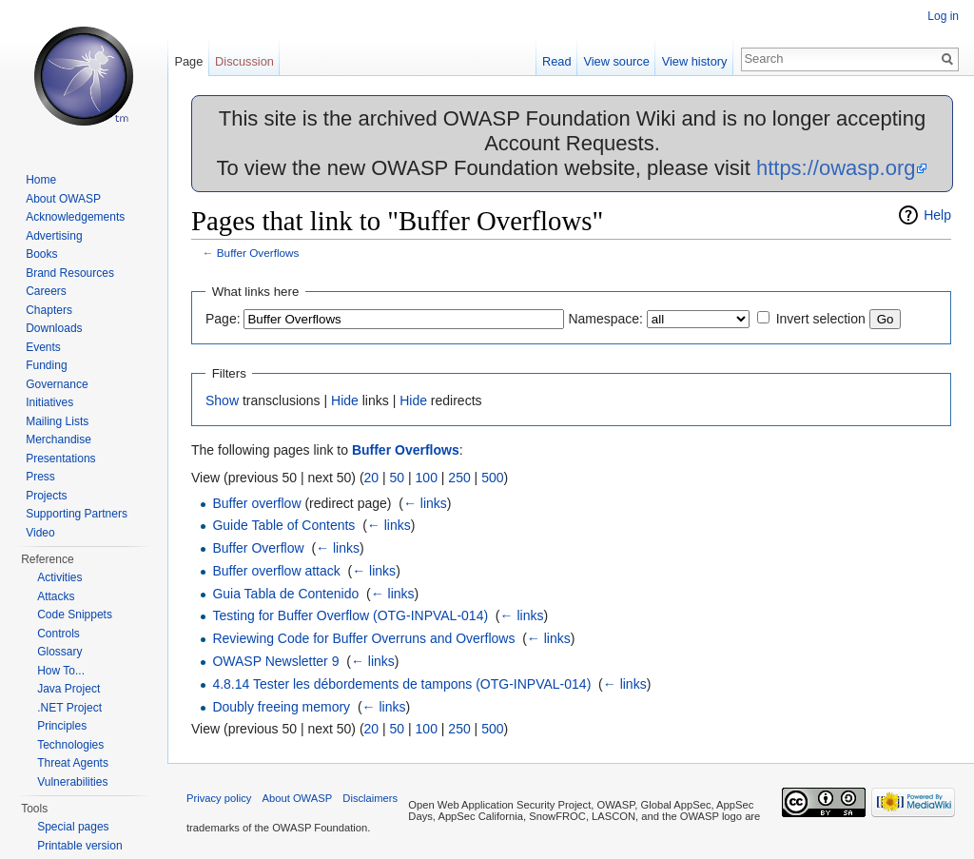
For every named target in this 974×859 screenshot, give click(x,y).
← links (425, 503)
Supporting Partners (76, 513)
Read (557, 61)
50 (397, 477)
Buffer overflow (256, 503)
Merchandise (58, 439)
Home (41, 179)
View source (616, 61)
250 (459, 477)
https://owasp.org (836, 168)
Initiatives (49, 402)
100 (427, 477)
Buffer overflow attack (276, 570)
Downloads (54, 328)
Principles (62, 725)
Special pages (72, 826)
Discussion (244, 61)
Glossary (59, 651)
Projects (46, 495)
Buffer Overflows (258, 252)
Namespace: (605, 318)
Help (937, 215)
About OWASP (63, 198)
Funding (46, 365)
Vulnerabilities (72, 782)
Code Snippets (74, 614)
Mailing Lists (57, 421)
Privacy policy (218, 798)
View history (695, 61)
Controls (58, 633)
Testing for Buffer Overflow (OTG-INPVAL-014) (350, 615)
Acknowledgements (75, 217)
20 (372, 477)
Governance (57, 384)
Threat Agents (72, 763)
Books (41, 254)
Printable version (79, 845)
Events (43, 347)
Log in (943, 16)
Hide (345, 400)
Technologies (70, 745)
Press (40, 476)
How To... (61, 670)
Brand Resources (70, 273)
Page (188, 61)
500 (492, 477)
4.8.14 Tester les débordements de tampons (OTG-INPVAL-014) (401, 684)
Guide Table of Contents (283, 525)
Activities (59, 577)
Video (40, 532)
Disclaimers (370, 798)
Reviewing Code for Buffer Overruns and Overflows (363, 638)
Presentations (60, 458)
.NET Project (69, 707)
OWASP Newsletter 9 (275, 661)
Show (222, 400)
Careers (46, 291)
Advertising (54, 236)
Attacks (55, 596)
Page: (223, 318)
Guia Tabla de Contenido (285, 593)
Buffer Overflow (257, 548)
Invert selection (821, 318)
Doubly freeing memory (281, 706)
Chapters (49, 310)
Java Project (68, 688)
